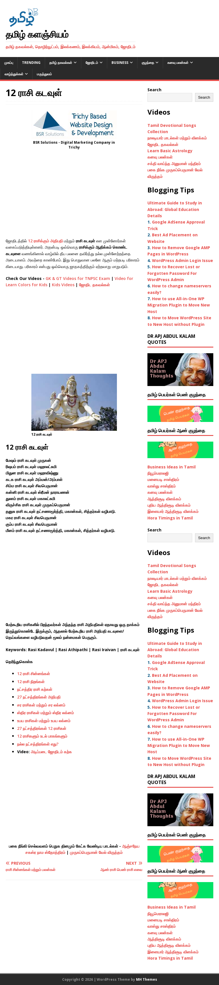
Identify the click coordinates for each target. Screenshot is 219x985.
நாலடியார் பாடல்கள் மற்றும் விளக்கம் (177, 138)
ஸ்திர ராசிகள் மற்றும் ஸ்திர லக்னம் (45, 712)
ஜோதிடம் (92, 62)
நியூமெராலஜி (158, 473)
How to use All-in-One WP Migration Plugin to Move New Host (178, 305)
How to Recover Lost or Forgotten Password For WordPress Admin (173, 273)
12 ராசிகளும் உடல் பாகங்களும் (42, 736)
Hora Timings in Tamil (170, 518)
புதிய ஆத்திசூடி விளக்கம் (168, 505)
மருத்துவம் (44, 74)
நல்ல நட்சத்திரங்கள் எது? (37, 744)
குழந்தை (148, 62)
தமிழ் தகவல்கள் (60, 62)
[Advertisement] (74, 195)
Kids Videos (63, 284)
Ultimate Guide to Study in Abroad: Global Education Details (174, 209)
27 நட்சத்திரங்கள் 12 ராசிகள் (41, 728)
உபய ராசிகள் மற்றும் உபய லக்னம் (43, 720)
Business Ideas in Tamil (171, 467)
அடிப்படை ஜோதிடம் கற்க (51, 751)
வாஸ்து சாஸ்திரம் (161, 486)
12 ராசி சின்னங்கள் (33, 673)
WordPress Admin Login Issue (182, 260)
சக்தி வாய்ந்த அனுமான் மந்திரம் (174, 163)
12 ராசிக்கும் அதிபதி (45, 240)
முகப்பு (8, 62)
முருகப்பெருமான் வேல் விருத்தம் (96, 852)
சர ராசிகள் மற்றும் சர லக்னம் (41, 705)
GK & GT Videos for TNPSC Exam (78, 278)
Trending (31, 62)
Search (154, 89)
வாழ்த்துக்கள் (14, 74)
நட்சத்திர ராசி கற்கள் (34, 689)
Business (119, 62)
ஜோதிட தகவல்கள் (94, 284)
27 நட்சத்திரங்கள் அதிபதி (38, 697)
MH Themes (146, 979)
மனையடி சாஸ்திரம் (163, 479)
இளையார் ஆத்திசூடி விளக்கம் (172, 511)
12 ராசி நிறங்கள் (30, 681)
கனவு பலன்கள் (177, 62)
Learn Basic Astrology (169, 150)
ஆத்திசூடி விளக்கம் (164, 498)
